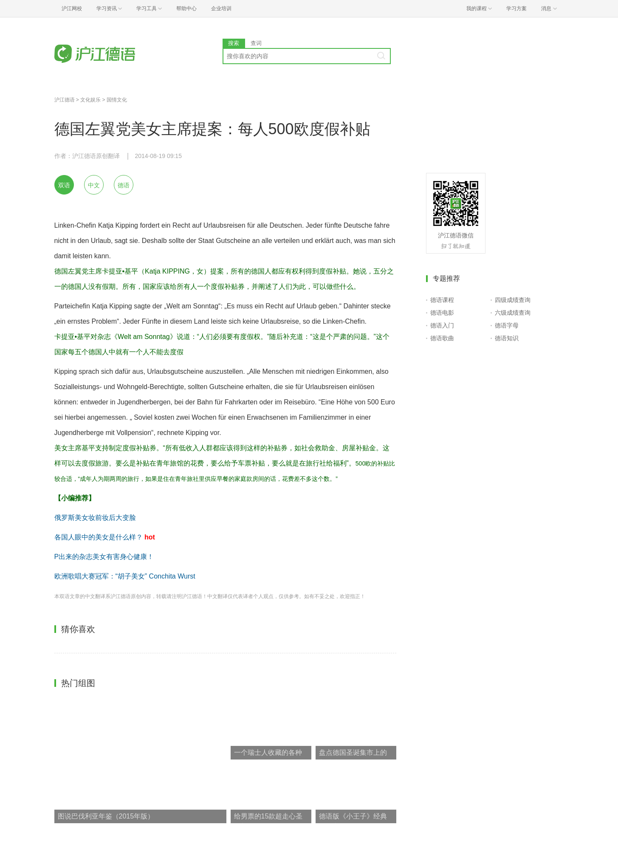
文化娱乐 (90, 100)
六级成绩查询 (513, 312)
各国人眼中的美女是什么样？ (98, 537)
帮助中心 (186, 8)
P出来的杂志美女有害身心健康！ (104, 556)
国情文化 (117, 100)
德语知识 (507, 338)
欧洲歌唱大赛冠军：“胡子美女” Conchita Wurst (124, 576)
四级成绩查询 (513, 299)
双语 (64, 185)
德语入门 (442, 325)
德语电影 (442, 312)
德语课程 (442, 299)
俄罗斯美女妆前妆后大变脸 (95, 517)
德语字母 (507, 325)
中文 (94, 185)
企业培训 (221, 8)
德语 (124, 185)
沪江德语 (64, 100)
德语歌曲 (442, 338)
